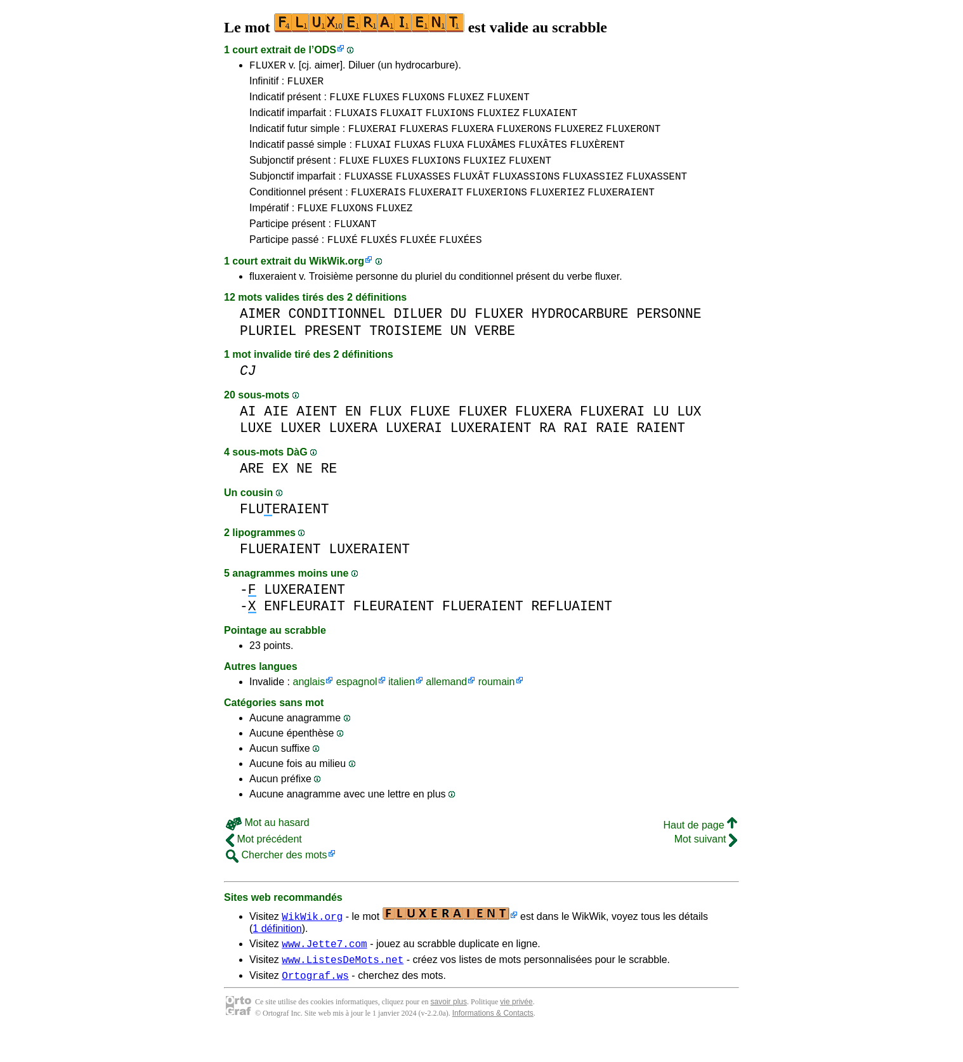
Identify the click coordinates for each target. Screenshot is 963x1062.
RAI (575, 451)
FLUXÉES (460, 262)
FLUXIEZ (498, 120)
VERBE (495, 353)
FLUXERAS (424, 138)
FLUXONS (423, 102)
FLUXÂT (472, 191)
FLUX (385, 434)
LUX (689, 434)
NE (304, 491)
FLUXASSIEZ (593, 191)
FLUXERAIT (436, 209)
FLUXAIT (401, 120)
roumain (496, 704)
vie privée (516, 1030)
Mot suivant (705, 861)
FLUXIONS (450, 120)
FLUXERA (472, 138)
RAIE (612, 451)
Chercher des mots (276, 877)
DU (458, 336)
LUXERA (353, 451)
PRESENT (333, 353)
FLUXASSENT (656, 191)
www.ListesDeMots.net (342, 986)
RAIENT (660, 451)
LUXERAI (414, 451)
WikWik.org (336, 284)
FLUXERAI (372, 138)
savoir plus (449, 1030)
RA (547, 451)
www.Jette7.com (324, 968)
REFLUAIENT (571, 629)
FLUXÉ (342, 262)
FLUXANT (355, 244)
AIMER (260, 336)
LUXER (300, 451)
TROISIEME (405, 353)
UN (458, 353)
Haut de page (700, 847)
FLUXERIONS (496, 209)
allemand (446, 704)
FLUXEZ (465, 102)
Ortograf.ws (315, 1004)
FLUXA (448, 155)
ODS (325, 49)
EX (280, 491)
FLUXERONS (524, 138)
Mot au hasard (268, 845)
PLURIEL (268, 353)
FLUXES (381, 102)
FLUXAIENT (550, 120)
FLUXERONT (633, 138)
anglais (308, 704)
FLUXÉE (418, 262)
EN (353, 434)
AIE (276, 434)
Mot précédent (264, 861)
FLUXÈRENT (597, 155)
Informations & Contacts (493, 1041)
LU (661, 434)
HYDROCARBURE (579, 336)
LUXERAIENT (491, 451)
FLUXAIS (355, 120)
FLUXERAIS (378, 209)
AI (248, 434)
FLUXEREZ (578, 138)
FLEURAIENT (394, 629)
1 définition (276, 951)
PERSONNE (668, 336)
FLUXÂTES (542, 155)
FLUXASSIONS (526, 191)
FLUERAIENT (284, 532)
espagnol (356, 704)
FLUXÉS (378, 262)
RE (329, 491)
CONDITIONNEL (337, 336)
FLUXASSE (368, 191)
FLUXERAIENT (621, 209)
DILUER (417, 336)
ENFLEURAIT (304, 629)
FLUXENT (508, 102)
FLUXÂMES (491, 155)
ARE (252, 491)
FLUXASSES (423, 191)
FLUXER (267, 67)
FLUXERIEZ (557, 209)
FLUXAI (373, 155)
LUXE (256, 451)
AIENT (316, 434)
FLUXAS (412, 155)
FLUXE (344, 102)
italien (401, 704)
